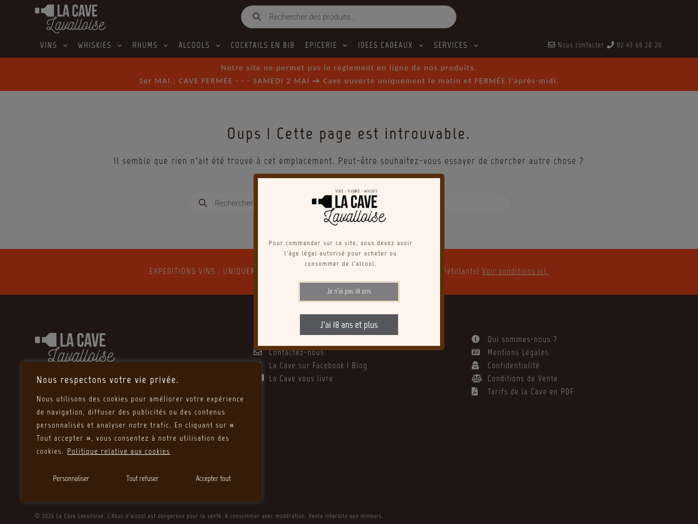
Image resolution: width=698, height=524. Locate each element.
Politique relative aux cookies (118, 451)
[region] (142, 432)
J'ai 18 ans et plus (348, 325)
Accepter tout (213, 478)
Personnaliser (71, 478)
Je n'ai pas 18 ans (349, 291)
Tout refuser (143, 478)
